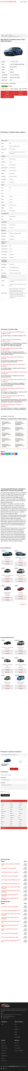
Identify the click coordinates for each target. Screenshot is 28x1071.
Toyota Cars (3, 1045)
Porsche (20, 813)
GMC (20, 807)
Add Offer (21, 92)
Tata (2, 825)
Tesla (11, 809)
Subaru (11, 807)
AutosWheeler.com (13, 1066)
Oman (16, 1026)
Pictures (7, 92)
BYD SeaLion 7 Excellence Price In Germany (6, 445)
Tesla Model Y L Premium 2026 (8, 868)
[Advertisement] (14, 19)
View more (23, 604)
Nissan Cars (3, 1053)
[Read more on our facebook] (1, 1068)
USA (16, 1024)
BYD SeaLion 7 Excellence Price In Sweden (6, 434)
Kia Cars (3, 1058)
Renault (2, 815)
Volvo (2, 813)
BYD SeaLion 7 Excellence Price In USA (6, 423)
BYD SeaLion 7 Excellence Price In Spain (6, 440)
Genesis (11, 817)
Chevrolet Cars (4, 1048)
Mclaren (2, 817)
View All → (3, 828)
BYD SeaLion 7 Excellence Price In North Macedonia (19, 434)
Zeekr (11, 823)
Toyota (11, 803)
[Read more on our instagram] (6, 1068)
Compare (7, 94)
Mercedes (21, 809)
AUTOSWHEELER (9, 2)
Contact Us (17, 1045)
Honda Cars (3, 1050)
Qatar (16, 1034)
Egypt (16, 1032)
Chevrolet (21, 803)
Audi (20, 811)
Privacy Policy (18, 1048)
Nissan (11, 805)
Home (2, 35)
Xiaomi (11, 821)
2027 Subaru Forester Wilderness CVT (10, 879)
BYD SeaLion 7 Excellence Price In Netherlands (19, 423)
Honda (2, 805)
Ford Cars (3, 1042)
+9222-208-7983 (6, 1017)
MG (19, 817)
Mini (11, 825)
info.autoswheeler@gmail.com (8, 1016)
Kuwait (16, 1029)
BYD (10, 35)
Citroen (2, 821)
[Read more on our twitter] (3, 1068)
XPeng (20, 823)
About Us (17, 1042)
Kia (1, 807)
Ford (2, 803)
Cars (7, 35)
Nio (2, 819)
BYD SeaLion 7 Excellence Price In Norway (19, 440)
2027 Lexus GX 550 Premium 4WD (9, 937)
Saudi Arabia (17, 1037)
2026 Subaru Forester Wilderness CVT (10, 883)
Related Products (7, 96)
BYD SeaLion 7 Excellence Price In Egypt (6, 429)
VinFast (11, 813)
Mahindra (12, 815)
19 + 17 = (5, 791)
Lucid (20, 821)
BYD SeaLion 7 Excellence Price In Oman (19, 445)
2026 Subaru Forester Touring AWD (9, 876)
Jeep (2, 809)
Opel (20, 825)
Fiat (2, 823)
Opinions (20, 94)
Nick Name (3, 777)
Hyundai (20, 805)
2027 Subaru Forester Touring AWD (9, 872)
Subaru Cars (4, 1060)
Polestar (20, 819)
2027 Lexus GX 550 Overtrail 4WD (9, 933)
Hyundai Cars (4, 1055)
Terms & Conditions (19, 1050)
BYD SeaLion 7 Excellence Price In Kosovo (19, 429)
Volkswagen (3, 811)
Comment (3, 782)
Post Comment (5, 795)
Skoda (11, 819)
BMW (11, 811)
